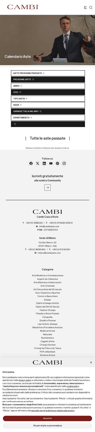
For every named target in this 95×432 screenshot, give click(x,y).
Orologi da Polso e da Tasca (47, 348)
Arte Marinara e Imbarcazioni (47, 282)
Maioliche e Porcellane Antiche (47, 327)
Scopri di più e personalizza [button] (47, 426)
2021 (17, 92)
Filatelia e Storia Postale (47, 314)
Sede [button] (16, 105)
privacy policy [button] (25, 380)
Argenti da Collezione (47, 279)
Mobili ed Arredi (47, 331)
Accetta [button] (47, 418)
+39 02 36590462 (36, 249)
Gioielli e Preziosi (47, 321)
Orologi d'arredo (48, 345)
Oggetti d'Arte (47, 341)
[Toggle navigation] (85, 7)
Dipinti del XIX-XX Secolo (47, 307)
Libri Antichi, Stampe (47, 324)
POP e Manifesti (47, 352)
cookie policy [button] (73, 386)
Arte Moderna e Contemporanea (47, 275)
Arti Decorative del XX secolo (47, 289)
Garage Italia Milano (27, 111)
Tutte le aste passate (47, 138)
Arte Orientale (47, 286)
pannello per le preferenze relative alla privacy (53, 411)
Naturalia (47, 334)
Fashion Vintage (47, 310)
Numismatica (47, 338)
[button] (91, 362)
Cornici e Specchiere (47, 296)
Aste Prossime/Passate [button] (27, 73)
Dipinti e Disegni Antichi (47, 303)
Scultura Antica (47, 355)
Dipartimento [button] (21, 118)
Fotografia (47, 317)
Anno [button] (16, 86)
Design (47, 300)
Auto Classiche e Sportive (47, 293)
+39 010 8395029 (33, 223)
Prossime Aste (23, 79)
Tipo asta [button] (19, 99)
